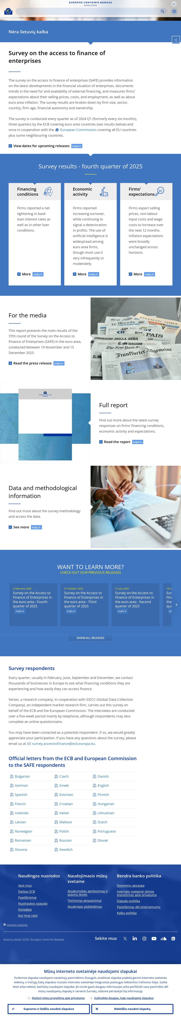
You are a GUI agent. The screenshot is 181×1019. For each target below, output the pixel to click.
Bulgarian (22, 776)
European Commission (78, 129)
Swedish (66, 849)
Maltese (65, 822)
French (20, 804)
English (103, 785)
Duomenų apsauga (130, 885)
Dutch (102, 822)
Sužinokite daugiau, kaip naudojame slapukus (124, 998)
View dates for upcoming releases (41, 146)
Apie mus (25, 885)
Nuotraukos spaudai (33, 903)
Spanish (21, 794)
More (26, 274)
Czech (64, 776)
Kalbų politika (127, 913)
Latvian (20, 822)
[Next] (176, 605)
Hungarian (106, 804)
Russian (65, 840)
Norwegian (23, 831)
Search (162, 11)
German (21, 785)
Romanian (23, 840)
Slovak (103, 840)
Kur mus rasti (28, 915)
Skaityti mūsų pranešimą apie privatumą (58, 998)
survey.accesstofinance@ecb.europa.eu (63, 743)
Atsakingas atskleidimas (85, 906)
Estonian (66, 794)
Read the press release (32, 363)
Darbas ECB (26, 891)
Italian (64, 813)
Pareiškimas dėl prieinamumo (138, 907)
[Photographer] (178, 545)
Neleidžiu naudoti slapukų (132, 1009)
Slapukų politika (128, 901)
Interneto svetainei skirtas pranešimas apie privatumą (137, 893)
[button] (174, 4)
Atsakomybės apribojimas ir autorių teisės (88, 893)
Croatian (66, 804)
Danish (103, 776)
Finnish (103, 794)
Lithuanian (106, 813)
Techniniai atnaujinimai (85, 900)
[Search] (89, 11)
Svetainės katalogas (17, 924)
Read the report (117, 441)
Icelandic (22, 813)
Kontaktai (25, 909)
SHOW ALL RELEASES (90, 638)
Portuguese (107, 831)
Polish (64, 831)
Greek (64, 785)
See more (21, 527)
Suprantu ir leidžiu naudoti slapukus (48, 1009)
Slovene (21, 849)
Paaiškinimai (27, 897)
